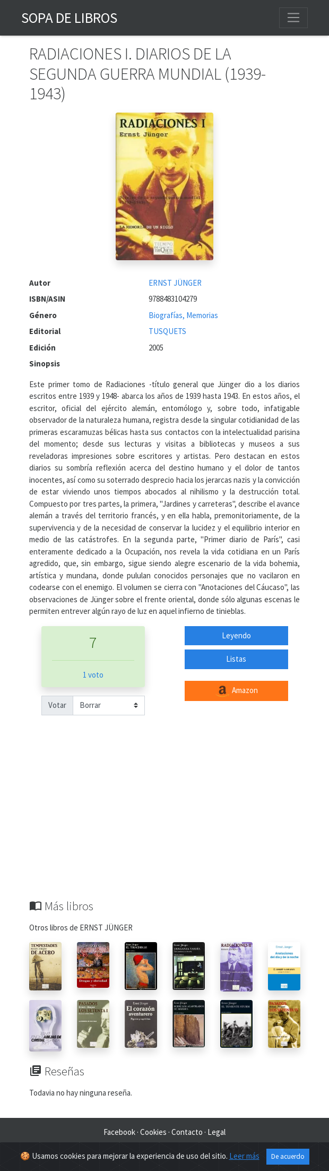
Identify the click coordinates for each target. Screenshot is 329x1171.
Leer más (244, 1156)
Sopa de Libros (69, 17)
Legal (216, 1132)
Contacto (187, 1132)
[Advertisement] (164, 819)
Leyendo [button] (236, 635)
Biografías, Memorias (183, 315)
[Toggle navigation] (293, 17)
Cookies (153, 1132)
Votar (57, 705)
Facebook (119, 1132)
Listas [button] (236, 659)
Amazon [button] (236, 691)
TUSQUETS (167, 331)
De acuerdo (288, 1156)
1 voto (93, 675)
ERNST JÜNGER (175, 283)
